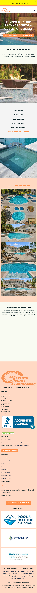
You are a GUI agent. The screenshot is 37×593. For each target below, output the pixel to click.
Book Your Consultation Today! (18, 502)
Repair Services (4, 469)
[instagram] (5, 485)
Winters (19, 578)
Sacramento (10, 576)
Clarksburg (27, 571)
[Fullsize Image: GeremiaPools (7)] (18, 287)
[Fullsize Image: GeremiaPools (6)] (18, 269)
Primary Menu (34, 10)
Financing (3, 466)
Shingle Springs (17, 576)
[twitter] (8, 485)
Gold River (25, 573)
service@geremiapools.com (22, 445)
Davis (4, 573)
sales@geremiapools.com (25, 442)
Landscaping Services (6, 463)
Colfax (32, 571)
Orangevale (12, 575)
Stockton (24, 576)
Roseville (5, 576)
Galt (21, 573)
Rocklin (31, 575)
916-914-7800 (8, 439)
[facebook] (2, 485)
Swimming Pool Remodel (7, 461)
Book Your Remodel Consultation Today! (18, 35)
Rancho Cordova (25, 575)
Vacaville (29, 576)
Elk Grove (8, 573)
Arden (4, 571)
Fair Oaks (17, 573)
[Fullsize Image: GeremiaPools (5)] (18, 251)
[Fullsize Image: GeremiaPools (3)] (18, 197)
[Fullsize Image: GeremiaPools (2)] (18, 215)
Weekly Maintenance (6, 475)
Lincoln (30, 573)
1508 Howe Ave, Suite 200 (21, 3)
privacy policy (26, 589)
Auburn (7, 571)
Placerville (18, 575)
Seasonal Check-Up (5, 472)
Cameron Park (13, 571)
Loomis (7, 575)
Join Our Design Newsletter (10, 450)
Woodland (24, 578)
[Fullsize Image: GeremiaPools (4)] (18, 233)
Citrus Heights (21, 571)
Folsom (13, 573)
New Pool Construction (6, 458)
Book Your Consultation (6, 478)
